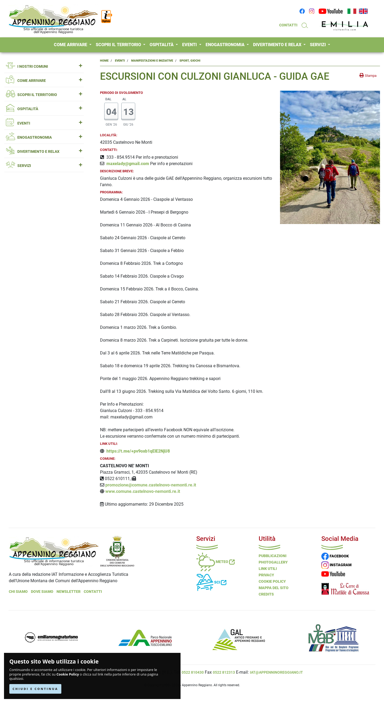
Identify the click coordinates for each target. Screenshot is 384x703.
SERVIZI (318, 44)
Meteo (215, 562)
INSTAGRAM (336, 565)
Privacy (266, 575)
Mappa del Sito (274, 588)
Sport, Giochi (189, 60)
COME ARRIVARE (71, 44)
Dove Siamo (42, 591)
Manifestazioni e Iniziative (152, 60)
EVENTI (190, 44)
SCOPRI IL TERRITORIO (119, 44)
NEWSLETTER (69, 591)
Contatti (93, 591)
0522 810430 (193, 672)
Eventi (120, 60)
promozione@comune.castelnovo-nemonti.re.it (150, 485)
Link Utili (268, 568)
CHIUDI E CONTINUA (35, 689)
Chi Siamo (18, 591)
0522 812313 (224, 672)
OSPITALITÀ (162, 44)
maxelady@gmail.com (127, 163)
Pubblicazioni (272, 556)
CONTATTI (288, 25)
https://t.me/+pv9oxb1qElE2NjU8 (138, 451)
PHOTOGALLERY (273, 562)
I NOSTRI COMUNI (44, 66)
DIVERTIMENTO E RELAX (277, 44)
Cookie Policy (68, 674)
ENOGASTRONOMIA (226, 44)
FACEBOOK (335, 556)
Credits (266, 594)
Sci (211, 582)
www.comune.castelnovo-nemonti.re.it (142, 491)
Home (104, 60)
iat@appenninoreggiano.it (276, 672)
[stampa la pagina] (368, 75)
